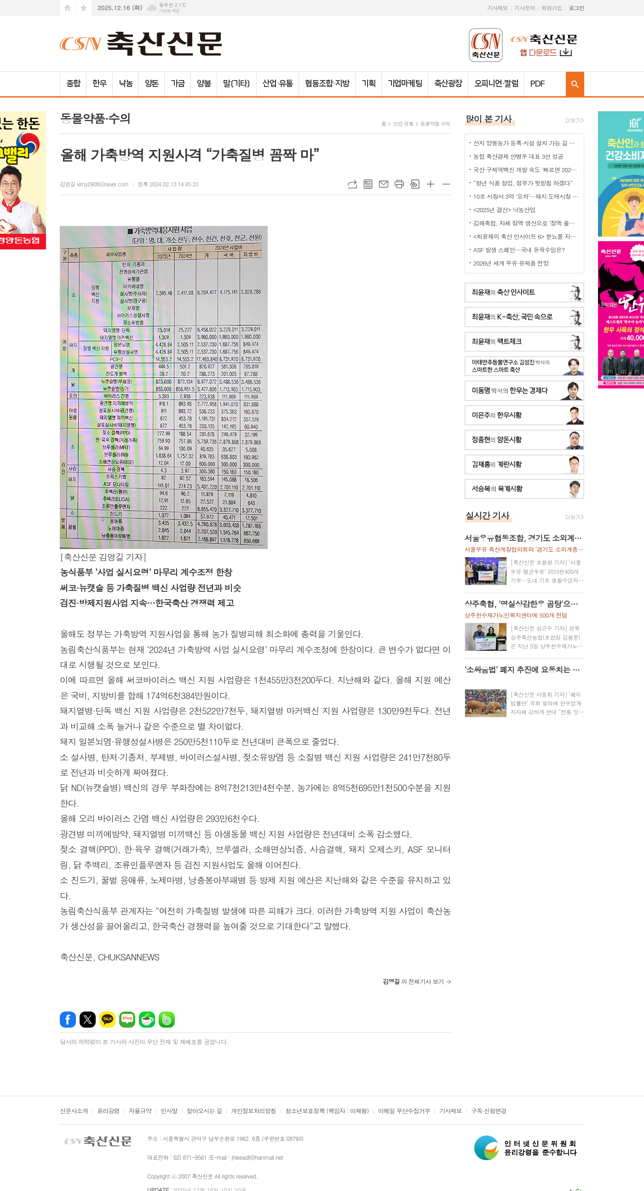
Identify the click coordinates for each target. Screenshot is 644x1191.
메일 (383, 184)
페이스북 (68, 1020)
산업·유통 (278, 83)
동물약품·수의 (435, 123)
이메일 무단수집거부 (404, 1111)
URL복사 (352, 184)
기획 (368, 83)
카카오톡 (107, 1020)
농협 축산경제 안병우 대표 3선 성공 (518, 156)
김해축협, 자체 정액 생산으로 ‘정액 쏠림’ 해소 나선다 (526, 223)
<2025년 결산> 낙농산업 (504, 209)
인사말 (169, 1111)
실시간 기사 (487, 515)
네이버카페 (147, 1020)
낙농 (125, 83)
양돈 (152, 83)
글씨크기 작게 (446, 184)
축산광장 (448, 83)
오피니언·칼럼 (496, 83)
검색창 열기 (575, 84)
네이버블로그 (127, 1020)
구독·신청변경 (488, 1111)
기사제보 (497, 8)
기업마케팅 (405, 83)
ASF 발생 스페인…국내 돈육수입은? (519, 249)
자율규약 (140, 1111)
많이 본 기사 (489, 118)
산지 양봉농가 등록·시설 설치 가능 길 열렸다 (526, 143)
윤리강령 (108, 1111)
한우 (99, 83)
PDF (537, 83)
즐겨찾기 (84, 8)
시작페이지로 (67, 8)
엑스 (88, 1020)
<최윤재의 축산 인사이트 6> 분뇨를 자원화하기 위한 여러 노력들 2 (526, 236)
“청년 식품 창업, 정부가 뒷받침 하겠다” (523, 183)
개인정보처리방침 (253, 1111)
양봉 (204, 83)
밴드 (167, 1020)
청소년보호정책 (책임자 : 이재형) (326, 1111)
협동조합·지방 (327, 83)
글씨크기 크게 (430, 184)
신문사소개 (74, 1111)
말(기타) (236, 83)
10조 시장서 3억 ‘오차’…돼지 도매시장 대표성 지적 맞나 (526, 196)
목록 (368, 184)
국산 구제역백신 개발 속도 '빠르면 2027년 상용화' (526, 169)
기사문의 (524, 8)
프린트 (399, 184)
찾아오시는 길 (204, 1111)
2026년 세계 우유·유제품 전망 (511, 263)
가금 (177, 83)
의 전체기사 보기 (413, 981)
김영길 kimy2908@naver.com (94, 184)
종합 (73, 83)
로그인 (576, 8)
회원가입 (551, 8)
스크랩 (415, 184)
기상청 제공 (169, 11)
